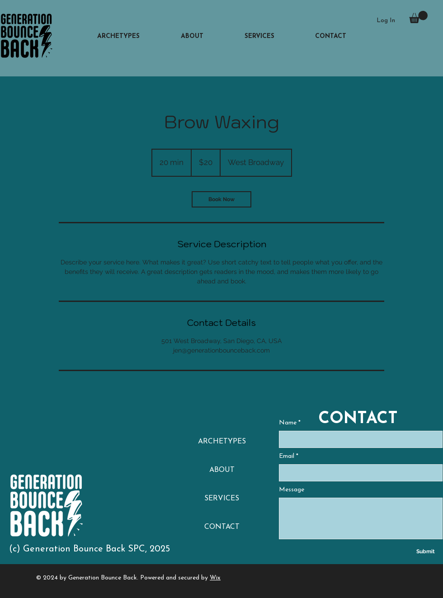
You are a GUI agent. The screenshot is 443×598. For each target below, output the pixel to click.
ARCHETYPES (222, 441)
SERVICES (221, 498)
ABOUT (222, 470)
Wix (215, 577)
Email (288, 456)
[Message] (360, 518)
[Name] (358, 439)
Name (290, 423)
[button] (418, 17)
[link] (221, 199)
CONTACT (222, 527)
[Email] (358, 473)
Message (291, 489)
